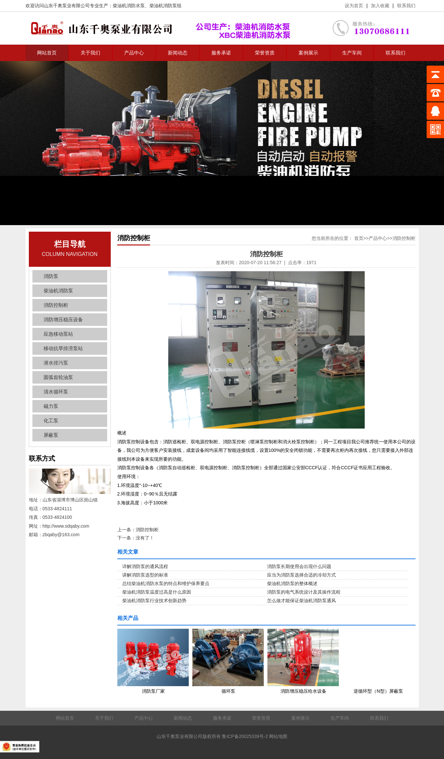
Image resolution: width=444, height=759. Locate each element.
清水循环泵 (56, 391)
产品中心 (134, 52)
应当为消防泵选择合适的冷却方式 (301, 575)
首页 (358, 238)
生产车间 (352, 52)
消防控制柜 (56, 305)
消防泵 (51, 276)
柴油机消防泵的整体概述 (292, 583)
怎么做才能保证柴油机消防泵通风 (301, 600)
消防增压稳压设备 (63, 319)
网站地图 (278, 736)
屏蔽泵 (51, 435)
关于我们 (90, 52)
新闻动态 (177, 52)
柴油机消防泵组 (165, 5)
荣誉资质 (265, 52)
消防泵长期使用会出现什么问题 (299, 566)
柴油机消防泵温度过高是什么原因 (156, 592)
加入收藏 (380, 5)
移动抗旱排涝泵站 (63, 348)
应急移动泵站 (58, 334)
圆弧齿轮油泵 (58, 377)
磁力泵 (51, 406)
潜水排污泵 (56, 363)
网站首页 (47, 52)
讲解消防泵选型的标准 (145, 575)
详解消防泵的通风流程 (145, 566)
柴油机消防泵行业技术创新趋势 (154, 600)
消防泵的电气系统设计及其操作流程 (303, 592)
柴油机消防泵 (58, 290)
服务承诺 (221, 52)
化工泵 (51, 420)
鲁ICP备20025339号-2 (245, 736)
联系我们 (406, 5)
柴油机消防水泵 (129, 5)
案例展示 (308, 52)
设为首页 (354, 5)
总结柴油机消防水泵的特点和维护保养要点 (165, 583)
